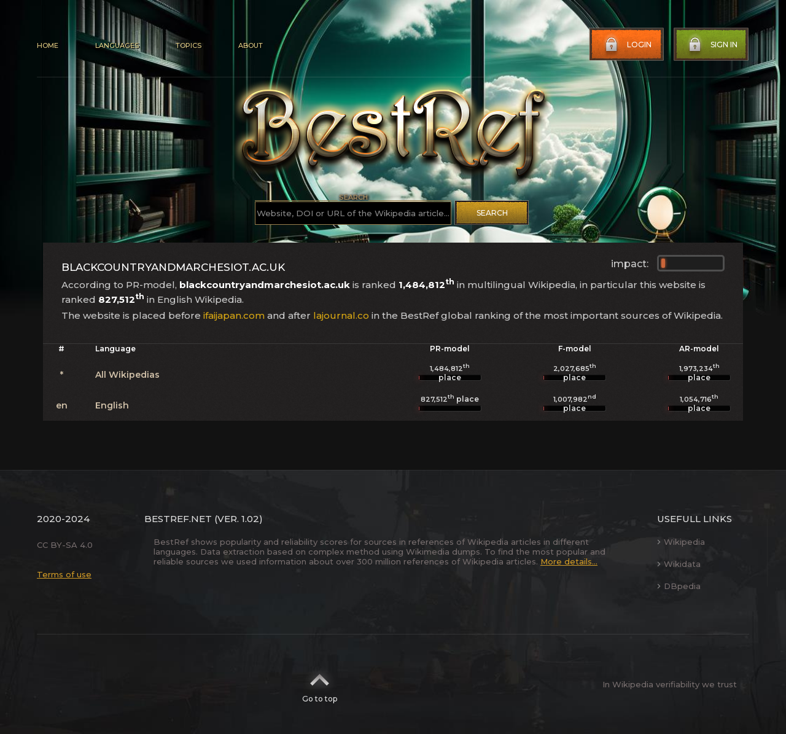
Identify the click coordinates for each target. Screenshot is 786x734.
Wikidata (679, 564)
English (112, 405)
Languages (117, 45)
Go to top (320, 684)
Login (627, 44)
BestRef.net (178, 519)
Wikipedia (681, 542)
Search (492, 212)
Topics (188, 45)
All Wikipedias (127, 374)
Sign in (711, 44)
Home (47, 45)
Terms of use (64, 574)
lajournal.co (341, 315)
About (250, 45)
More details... (568, 561)
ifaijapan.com (234, 315)
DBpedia (679, 586)
